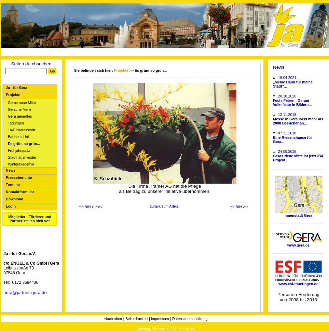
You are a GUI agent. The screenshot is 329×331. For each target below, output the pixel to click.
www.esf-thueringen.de (299, 282)
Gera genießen (20, 116)
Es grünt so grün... (24, 144)
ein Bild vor (239, 207)
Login (11, 206)
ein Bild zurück (90, 207)
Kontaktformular (20, 192)
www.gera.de (299, 243)
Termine (13, 185)
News (10, 170)
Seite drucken (136, 319)
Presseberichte (19, 177)
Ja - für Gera (16, 87)
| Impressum (159, 319)
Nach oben (113, 319)
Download (14, 199)
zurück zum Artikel (164, 206)
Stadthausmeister (22, 157)
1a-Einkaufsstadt (21, 130)
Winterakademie (21, 164)
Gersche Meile (19, 109)
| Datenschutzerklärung (188, 319)
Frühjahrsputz (19, 151)
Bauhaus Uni (18, 137)
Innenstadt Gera (299, 213)
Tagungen (16, 123)
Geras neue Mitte (22, 103)
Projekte (13, 95)
